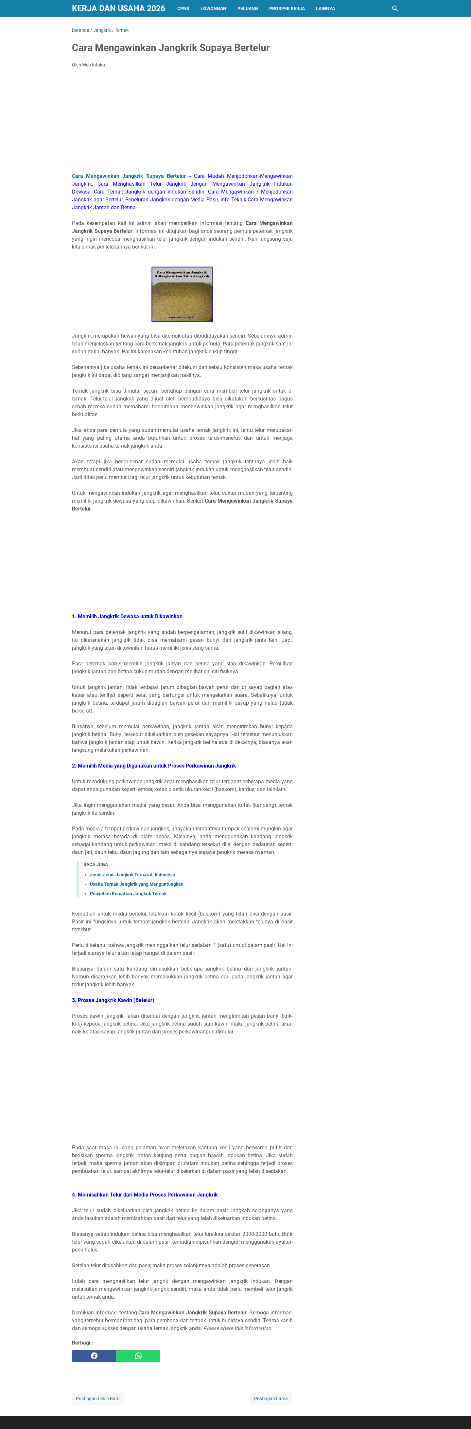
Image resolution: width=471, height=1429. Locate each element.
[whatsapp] (138, 1356)
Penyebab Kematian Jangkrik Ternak (128, 893)
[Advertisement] (182, 122)
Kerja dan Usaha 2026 (118, 8)
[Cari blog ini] (395, 8)
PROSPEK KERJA (287, 8)
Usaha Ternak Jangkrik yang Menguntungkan (136, 884)
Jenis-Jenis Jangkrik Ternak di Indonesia (132, 874)
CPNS (183, 8)
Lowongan (213, 8)
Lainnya (325, 8)
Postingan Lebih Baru (98, 1398)
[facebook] (94, 1356)
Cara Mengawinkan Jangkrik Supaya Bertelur (129, 176)
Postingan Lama (271, 1398)
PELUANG (247, 8)
